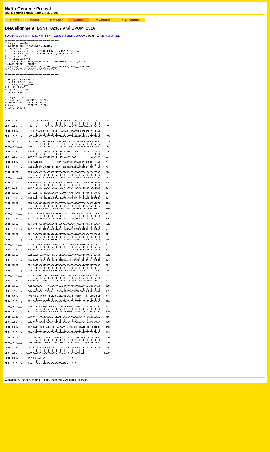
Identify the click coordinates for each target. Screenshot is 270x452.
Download (102, 20)
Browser (56, 20)
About (34, 20)
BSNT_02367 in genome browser (65, 35)
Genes (79, 20)
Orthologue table (110, 35)
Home (14, 20)
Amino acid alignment (23, 35)
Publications (130, 20)
